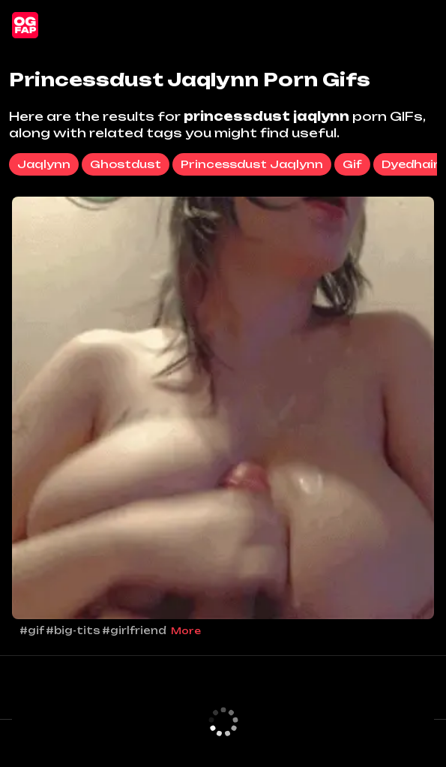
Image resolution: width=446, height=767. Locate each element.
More (186, 630)
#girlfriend (134, 630)
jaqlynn (43, 164)
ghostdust (125, 164)
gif (352, 164)
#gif (31, 630)
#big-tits (73, 630)
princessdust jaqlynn (252, 164)
